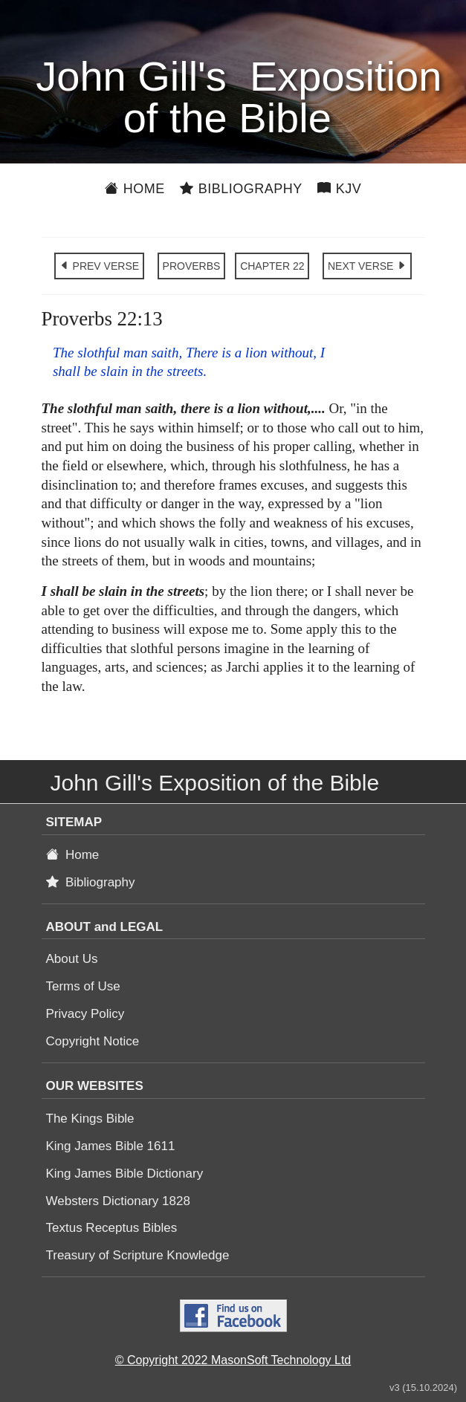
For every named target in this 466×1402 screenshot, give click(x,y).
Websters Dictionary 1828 (118, 1201)
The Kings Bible (90, 1118)
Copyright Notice (93, 1041)
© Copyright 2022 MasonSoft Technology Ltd (233, 1360)
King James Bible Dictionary (125, 1173)
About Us (72, 959)
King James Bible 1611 (110, 1146)
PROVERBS (192, 266)
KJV (339, 188)
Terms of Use (83, 986)
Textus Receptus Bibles (112, 1228)
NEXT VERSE (367, 266)
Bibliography (241, 188)
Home (135, 188)
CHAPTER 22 (272, 266)
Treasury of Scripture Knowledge (138, 1255)
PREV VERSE (99, 266)
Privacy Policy (85, 1014)
